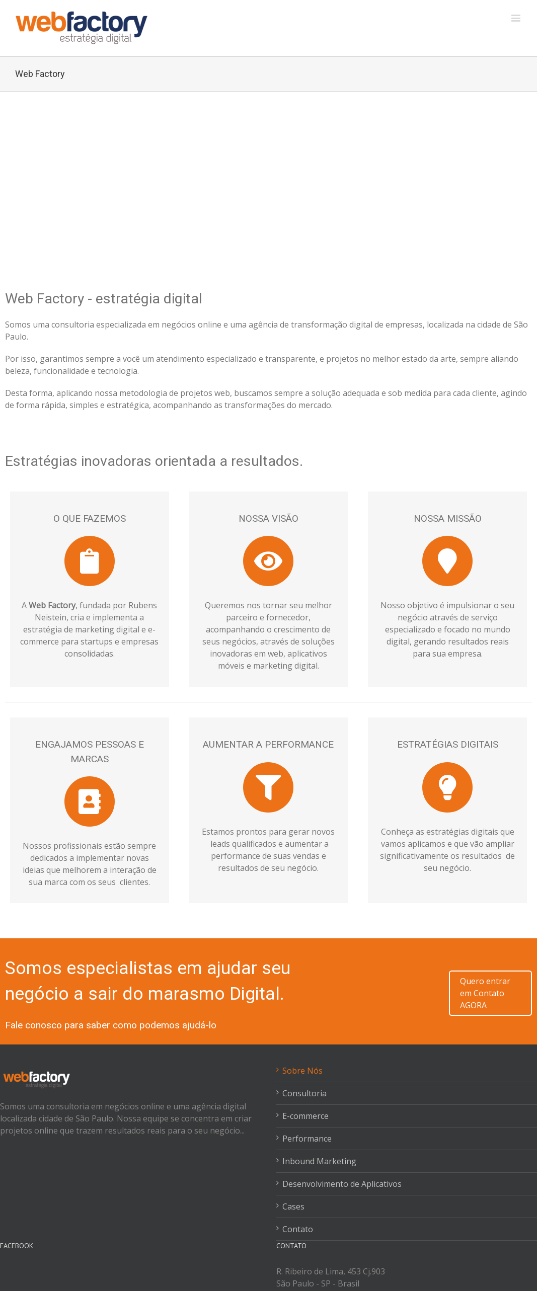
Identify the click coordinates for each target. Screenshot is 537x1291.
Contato (297, 1229)
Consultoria (304, 1093)
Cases (293, 1206)
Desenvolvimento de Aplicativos (342, 1183)
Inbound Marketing (319, 1161)
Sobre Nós (302, 1070)
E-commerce (305, 1115)
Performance (307, 1138)
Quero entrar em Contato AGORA (485, 993)
